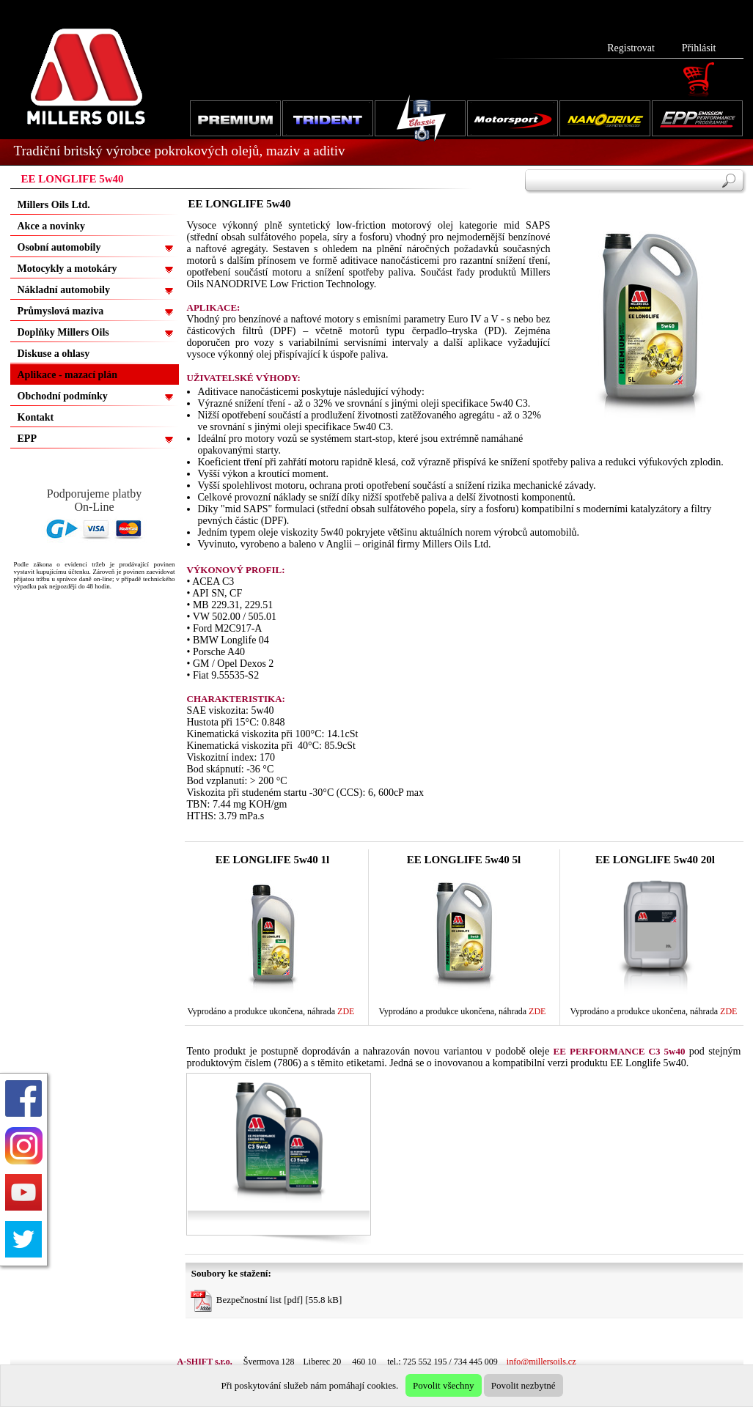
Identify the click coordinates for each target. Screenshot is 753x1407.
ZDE (345, 1011)
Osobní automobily (59, 247)
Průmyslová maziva (61, 311)
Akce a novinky (52, 226)
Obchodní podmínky (63, 396)
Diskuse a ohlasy (54, 353)
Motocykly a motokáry (67, 268)
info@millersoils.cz (541, 1361)
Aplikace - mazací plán (68, 374)
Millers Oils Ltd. (54, 204)
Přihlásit (699, 48)
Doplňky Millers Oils (63, 332)
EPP (27, 438)
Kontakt (36, 417)
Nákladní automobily (64, 289)
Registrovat (631, 48)
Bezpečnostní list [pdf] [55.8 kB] (266, 1300)
